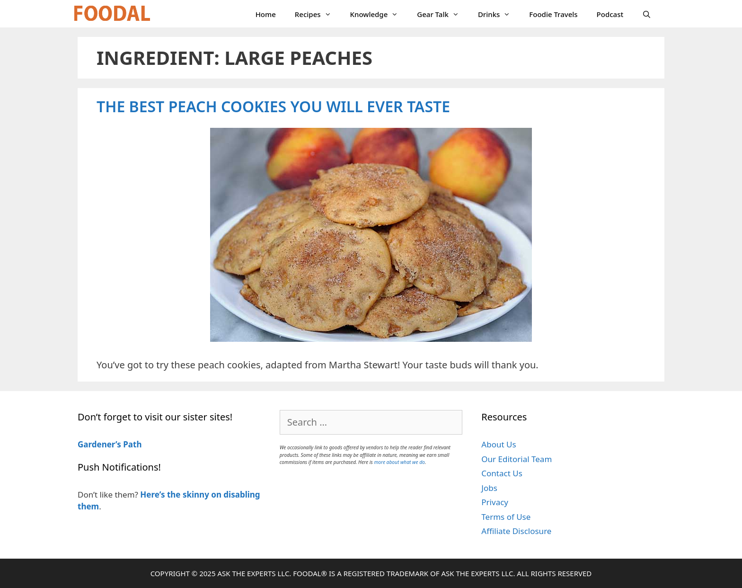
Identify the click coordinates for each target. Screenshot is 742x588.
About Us (498, 444)
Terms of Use (505, 516)
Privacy (494, 502)
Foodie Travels (553, 14)
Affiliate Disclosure (516, 531)
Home (266, 14)
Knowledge (379, 14)
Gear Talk (442, 14)
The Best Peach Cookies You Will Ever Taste (273, 106)
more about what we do (399, 462)
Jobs (489, 487)
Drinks (499, 14)
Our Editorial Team (516, 459)
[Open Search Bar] (647, 14)
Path (131, 444)
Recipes (318, 14)
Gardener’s (99, 444)
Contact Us (501, 473)
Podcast (610, 14)
